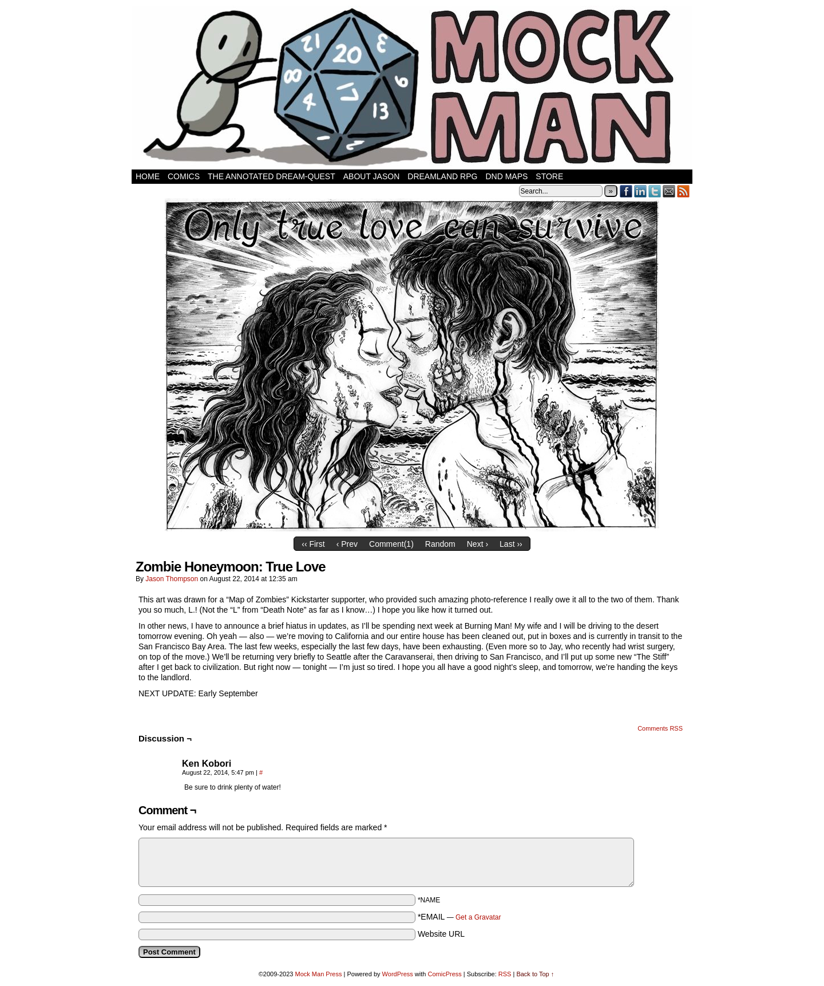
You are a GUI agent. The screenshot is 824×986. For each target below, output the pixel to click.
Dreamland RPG (442, 176)
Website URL (441, 933)
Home (148, 176)
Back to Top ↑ (535, 974)
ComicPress (444, 974)
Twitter (655, 191)
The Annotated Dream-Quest (271, 176)
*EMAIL (459, 916)
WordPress (397, 974)
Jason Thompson (171, 579)
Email (669, 191)
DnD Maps (506, 176)
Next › (477, 544)
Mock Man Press (318, 974)
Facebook (626, 191)
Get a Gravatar (478, 917)
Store (549, 176)
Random (440, 544)
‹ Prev (347, 544)
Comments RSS (660, 728)
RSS (683, 191)
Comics (184, 176)
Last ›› (511, 544)
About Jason (371, 176)
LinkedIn (640, 191)
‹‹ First (313, 544)
